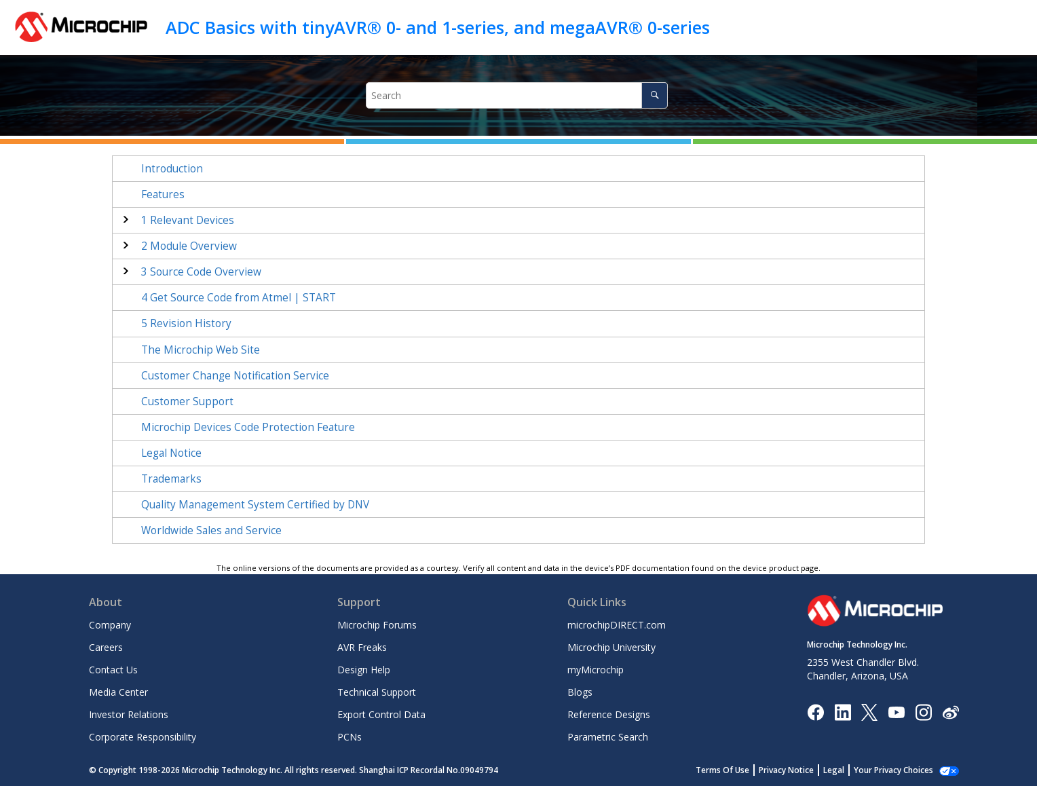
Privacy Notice (786, 770)
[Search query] (517, 95)
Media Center (118, 692)
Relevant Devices (187, 220)
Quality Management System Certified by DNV (255, 505)
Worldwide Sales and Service (211, 530)
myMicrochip (595, 669)
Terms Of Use (722, 770)
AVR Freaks (362, 647)
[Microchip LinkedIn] (842, 711)
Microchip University (611, 647)
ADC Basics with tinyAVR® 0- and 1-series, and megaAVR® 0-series (438, 27)
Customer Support (187, 401)
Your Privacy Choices (893, 770)
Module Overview (189, 246)
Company (110, 624)
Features (163, 194)
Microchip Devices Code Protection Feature (248, 427)
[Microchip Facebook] (815, 711)
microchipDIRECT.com (616, 624)
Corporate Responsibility (142, 736)
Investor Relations (128, 714)
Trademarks (171, 479)
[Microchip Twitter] (869, 711)
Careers (106, 647)
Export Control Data (381, 714)
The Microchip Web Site (200, 350)
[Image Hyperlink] (896, 711)
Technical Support (376, 692)
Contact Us (113, 669)
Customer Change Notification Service (235, 376)
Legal (833, 770)
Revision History (186, 323)
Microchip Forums (377, 624)
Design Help (363, 669)
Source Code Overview (201, 272)
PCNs (349, 736)
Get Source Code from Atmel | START (238, 298)
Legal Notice (171, 453)
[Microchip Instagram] (923, 711)
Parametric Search (607, 736)
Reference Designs (608, 714)
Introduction (172, 169)
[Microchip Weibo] (950, 711)
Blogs (579, 692)
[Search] (654, 95)
